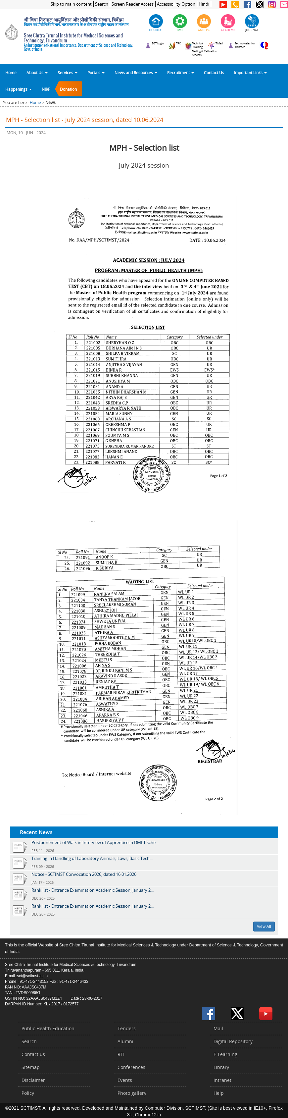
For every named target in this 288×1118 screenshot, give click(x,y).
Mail (218, 1028)
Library (221, 1067)
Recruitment (180, 72)
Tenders (127, 1028)
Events (125, 1080)
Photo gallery (132, 1093)
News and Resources (136, 72)
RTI (121, 1054)
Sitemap (31, 1067)
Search (101, 4)
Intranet (222, 1080)
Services (67, 72)
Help (219, 1093)
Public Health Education (48, 1028)
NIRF (46, 89)
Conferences (131, 1067)
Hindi (204, 4)
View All (264, 926)
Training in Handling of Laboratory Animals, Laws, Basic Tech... (92, 858)
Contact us (33, 1054)
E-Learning (225, 1054)
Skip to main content (71, 4)
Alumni (125, 1041)
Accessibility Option (176, 4)
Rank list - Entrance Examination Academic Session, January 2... (92, 890)
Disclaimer (33, 1080)
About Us (37, 72)
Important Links (250, 72)
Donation (68, 89)
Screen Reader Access (133, 4)
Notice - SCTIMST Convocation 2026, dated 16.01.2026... (85, 874)
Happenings (18, 89)
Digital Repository (233, 1041)
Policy (28, 1093)
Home (11, 72)
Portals (96, 72)
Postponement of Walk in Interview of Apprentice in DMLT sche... (95, 842)
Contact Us (214, 72)
